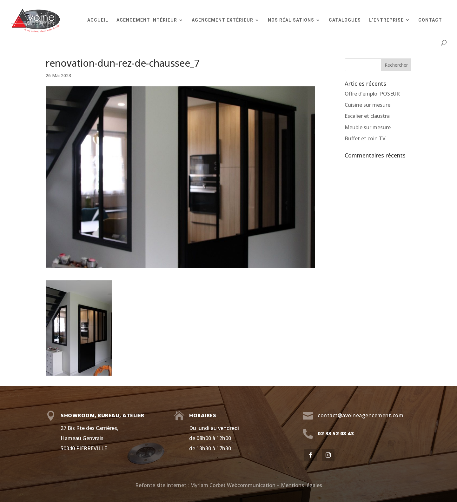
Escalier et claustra (367, 115)
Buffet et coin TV (365, 138)
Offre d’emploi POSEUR (372, 93)
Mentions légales (301, 485)
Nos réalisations (291, 20)
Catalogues (345, 20)
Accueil (97, 20)
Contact (430, 20)
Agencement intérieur (146, 20)
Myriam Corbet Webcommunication (232, 485)
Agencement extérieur (222, 20)
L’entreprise (386, 20)
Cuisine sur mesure (367, 104)
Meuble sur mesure (368, 127)
